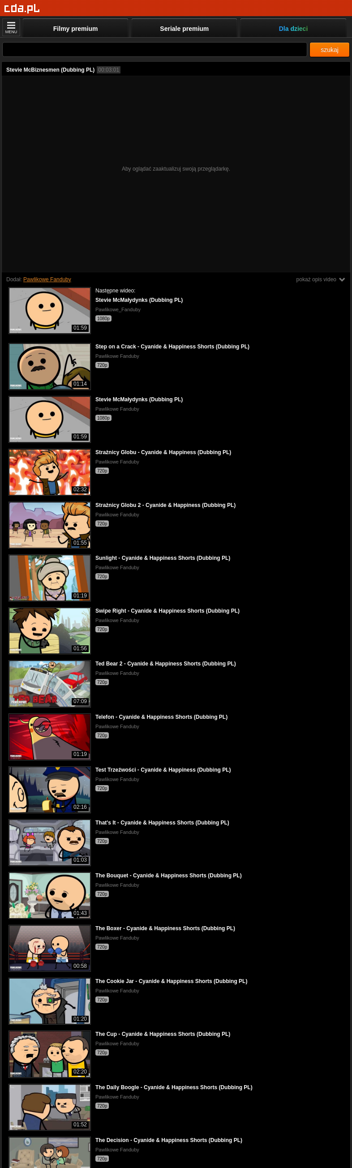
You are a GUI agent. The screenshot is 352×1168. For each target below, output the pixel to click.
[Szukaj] (154, 49)
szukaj (330, 49)
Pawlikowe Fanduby (47, 279)
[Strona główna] (22, 8)
